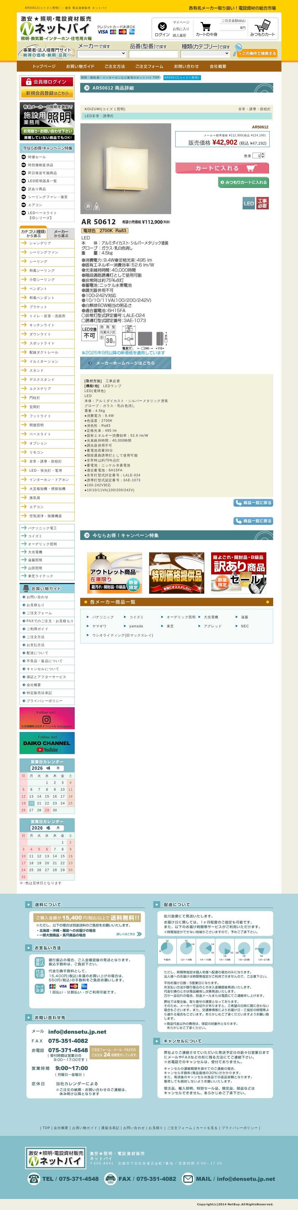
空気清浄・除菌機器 (45, 516)
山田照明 (35, 568)
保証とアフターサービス (47, 677)
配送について (38, 653)
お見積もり (36, 605)
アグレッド (213, 626)
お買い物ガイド (85, 1128)
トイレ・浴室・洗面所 (47, 316)
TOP (46, 1128)
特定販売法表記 (39, 693)
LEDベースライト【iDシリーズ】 (42, 215)
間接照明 (36, 425)
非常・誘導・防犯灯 (45, 461)
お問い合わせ (38, 597)
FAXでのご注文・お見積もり (50, 621)
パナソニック (103, 617)
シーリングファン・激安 (48, 197)
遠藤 (244, 617)
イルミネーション (44, 361)
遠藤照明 (35, 560)
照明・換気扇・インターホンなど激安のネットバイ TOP (120, 77)
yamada (136, 626)
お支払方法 (36, 645)
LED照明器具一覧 (42, 181)
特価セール (37, 157)
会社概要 (34, 685)
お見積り (156, 1128)
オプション (38, 443)
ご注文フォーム (39, 613)
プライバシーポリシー (45, 701)
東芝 (170, 626)
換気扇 (35, 498)
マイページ (181, 22)
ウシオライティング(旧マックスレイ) (123, 635)
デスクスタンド (42, 380)
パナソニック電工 (42, 528)
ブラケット (38, 307)
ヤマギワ (99, 626)
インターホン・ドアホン (49, 480)
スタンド (36, 370)
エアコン (35, 205)
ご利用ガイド (38, 629)
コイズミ (137, 617)
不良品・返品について (45, 661)
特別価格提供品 (40, 165)
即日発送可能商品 (42, 173)
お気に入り (181, 29)
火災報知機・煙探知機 (47, 489)
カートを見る (207, 1128)
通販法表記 (110, 1128)
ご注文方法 (36, 637)
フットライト (40, 416)
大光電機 (211, 617)
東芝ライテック (40, 576)
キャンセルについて (43, 669)
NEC (245, 626)
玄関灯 (35, 407)
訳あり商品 (37, 189)
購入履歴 (179, 35)
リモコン (36, 452)
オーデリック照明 (181, 617)
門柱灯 (35, 398)
